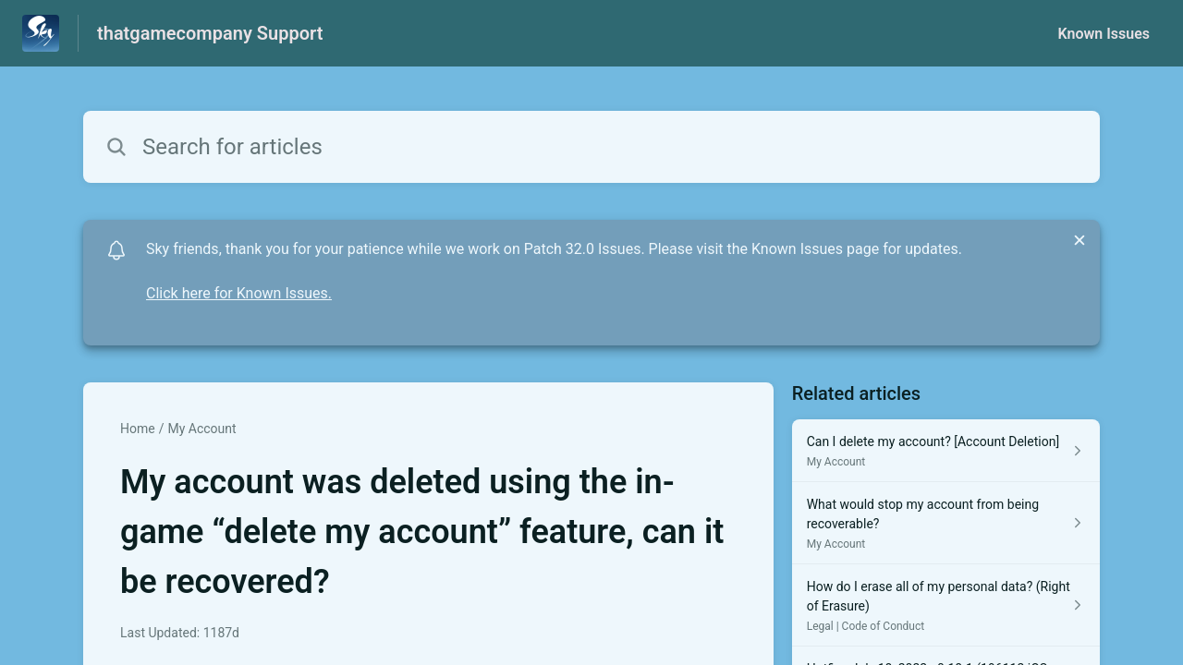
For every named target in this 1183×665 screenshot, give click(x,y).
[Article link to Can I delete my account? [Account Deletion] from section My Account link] (946, 450)
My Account (201, 428)
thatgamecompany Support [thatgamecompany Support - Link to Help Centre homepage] (210, 33)
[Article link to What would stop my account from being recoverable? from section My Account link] (946, 523)
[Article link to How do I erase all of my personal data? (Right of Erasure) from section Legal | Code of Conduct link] (946, 605)
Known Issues (1103, 33)
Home (137, 428)
